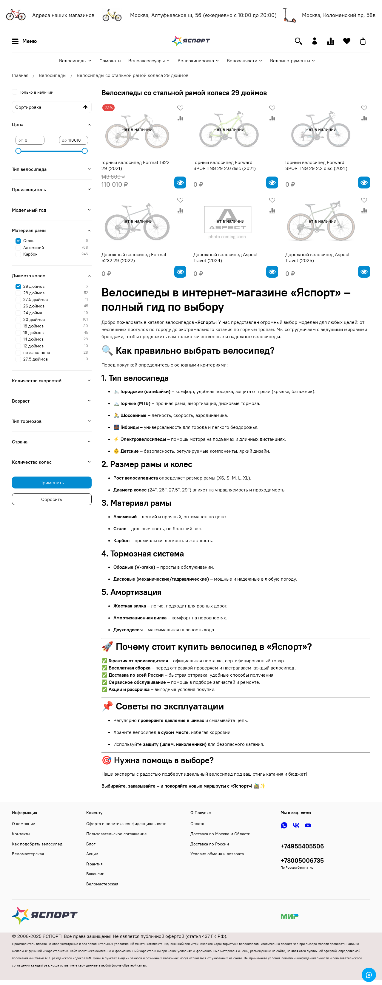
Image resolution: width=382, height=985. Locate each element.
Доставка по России (209, 844)
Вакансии (95, 873)
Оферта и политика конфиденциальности (126, 823)
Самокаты (110, 61)
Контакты (21, 833)
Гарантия (94, 864)
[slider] (18, 150)
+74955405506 (302, 846)
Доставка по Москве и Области (220, 833)
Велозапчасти (245, 61)
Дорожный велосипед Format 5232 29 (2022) (134, 257)
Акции (92, 853)
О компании (23, 823)
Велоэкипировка (199, 61)
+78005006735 (302, 860)
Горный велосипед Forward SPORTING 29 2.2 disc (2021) (316, 165)
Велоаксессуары (149, 61)
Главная (20, 75)
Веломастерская (28, 853)
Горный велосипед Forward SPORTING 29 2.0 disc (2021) (224, 165)
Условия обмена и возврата (217, 853)
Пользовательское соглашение (116, 833)
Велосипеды (75, 61)
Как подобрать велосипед (37, 844)
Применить (51, 482)
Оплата (197, 823)
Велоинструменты (293, 61)
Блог (91, 844)
